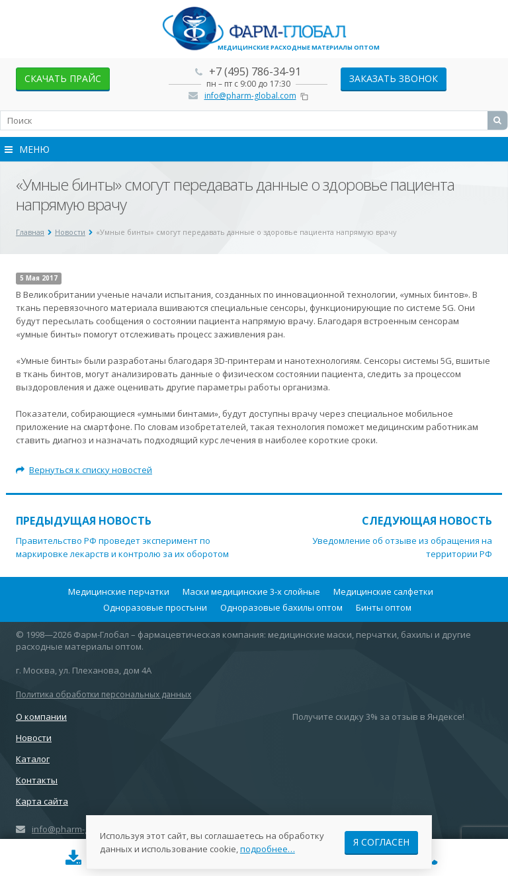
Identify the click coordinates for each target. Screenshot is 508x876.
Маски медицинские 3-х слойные (251, 591)
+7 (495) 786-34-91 (255, 71)
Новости (34, 738)
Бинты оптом (383, 607)
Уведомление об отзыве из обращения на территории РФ (402, 547)
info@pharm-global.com (250, 95)
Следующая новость (427, 520)
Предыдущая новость (83, 520)
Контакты (37, 780)
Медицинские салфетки (383, 591)
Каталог (33, 759)
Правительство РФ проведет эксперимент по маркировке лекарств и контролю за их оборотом (122, 547)
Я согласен (381, 842)
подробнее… (267, 849)
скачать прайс (62, 78)
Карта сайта (42, 801)
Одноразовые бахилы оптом (281, 607)
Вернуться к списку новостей (84, 470)
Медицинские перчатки (118, 591)
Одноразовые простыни (155, 607)
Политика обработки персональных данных (103, 694)
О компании (41, 717)
